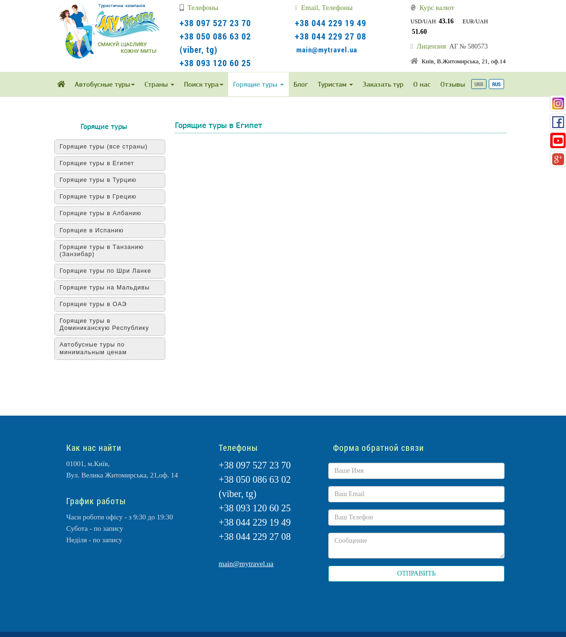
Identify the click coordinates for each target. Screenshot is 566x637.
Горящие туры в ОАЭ (93, 304)
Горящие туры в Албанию (100, 213)
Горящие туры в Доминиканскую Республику (104, 324)
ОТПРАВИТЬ (416, 573)
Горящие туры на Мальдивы (105, 287)
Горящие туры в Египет (97, 163)
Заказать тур (383, 84)
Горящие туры (258, 84)
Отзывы (452, 84)
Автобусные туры (105, 84)
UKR (479, 84)
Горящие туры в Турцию (98, 180)
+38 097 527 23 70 (215, 23)
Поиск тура (203, 84)
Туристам (335, 84)
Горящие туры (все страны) (104, 146)
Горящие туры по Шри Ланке (105, 271)
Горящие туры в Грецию (98, 196)
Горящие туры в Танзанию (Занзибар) (102, 251)
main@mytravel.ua (326, 49)
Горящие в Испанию (91, 230)
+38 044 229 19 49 (330, 23)
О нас (422, 84)
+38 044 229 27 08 (330, 36)
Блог (300, 84)
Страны (159, 84)
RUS (496, 84)
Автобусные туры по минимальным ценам (93, 348)
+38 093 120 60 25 (215, 63)
